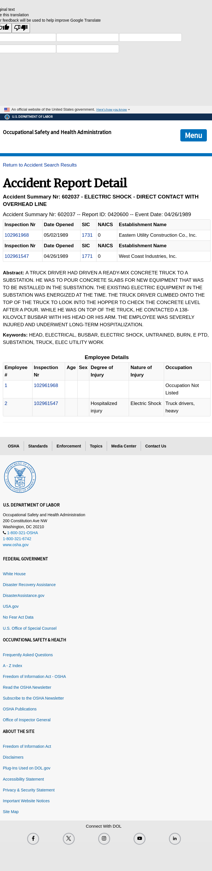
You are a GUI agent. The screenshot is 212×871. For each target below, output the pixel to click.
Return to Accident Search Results (40, 165)
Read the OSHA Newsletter (27, 687)
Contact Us (155, 446)
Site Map (11, 811)
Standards (38, 446)
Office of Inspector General (27, 720)
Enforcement (68, 446)
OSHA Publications (20, 709)
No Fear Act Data (18, 617)
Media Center (123, 446)
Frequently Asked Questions (28, 655)
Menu (193, 135)
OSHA (13, 446)
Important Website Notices (26, 801)
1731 (87, 235)
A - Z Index (12, 665)
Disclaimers (13, 757)
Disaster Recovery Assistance (29, 584)
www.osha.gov (16, 544)
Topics (96, 446)
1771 (87, 256)
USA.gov (11, 606)
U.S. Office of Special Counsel (29, 628)
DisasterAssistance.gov (24, 595)
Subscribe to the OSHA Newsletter (33, 698)
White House (14, 574)
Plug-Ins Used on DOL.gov (27, 768)
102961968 (17, 235)
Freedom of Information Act (27, 746)
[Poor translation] (21, 28)
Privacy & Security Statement (28, 790)
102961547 (17, 256)
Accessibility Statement (23, 779)
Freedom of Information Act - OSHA (34, 676)
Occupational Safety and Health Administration (57, 132)
